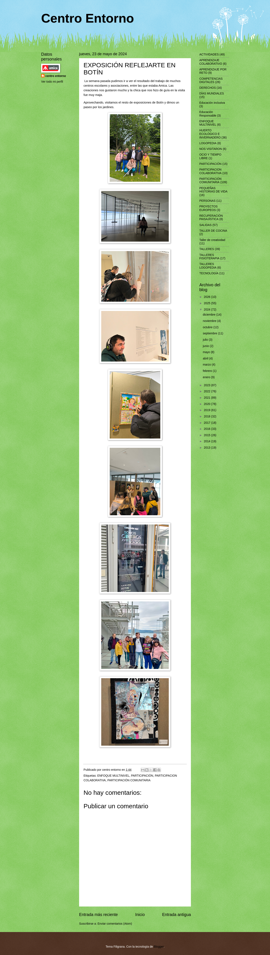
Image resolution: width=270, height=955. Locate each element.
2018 (207, 416)
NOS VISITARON (210, 149)
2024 (207, 309)
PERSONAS (207, 200)
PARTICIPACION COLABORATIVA (210, 171)
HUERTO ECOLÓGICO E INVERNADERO (210, 134)
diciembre (209, 314)
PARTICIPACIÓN (142, 775)
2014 (207, 441)
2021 (207, 397)
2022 (207, 391)
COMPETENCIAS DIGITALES (211, 80)
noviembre (210, 321)
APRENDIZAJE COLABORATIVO (210, 62)
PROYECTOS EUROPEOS (208, 208)
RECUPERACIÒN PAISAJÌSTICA (211, 217)
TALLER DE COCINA (213, 230)
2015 (207, 435)
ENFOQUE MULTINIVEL (113, 775)
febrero (208, 371)
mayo (207, 352)
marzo (207, 364)
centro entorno (55, 76)
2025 (207, 303)
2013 (207, 447)
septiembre (210, 333)
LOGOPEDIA (207, 143)
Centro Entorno (87, 18)
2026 (207, 297)
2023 (207, 385)
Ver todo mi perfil (52, 81)
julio (206, 339)
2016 (207, 428)
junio (206, 346)
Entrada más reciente (98, 914)
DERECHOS (207, 87)
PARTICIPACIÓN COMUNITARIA (128, 780)
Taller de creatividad (212, 240)
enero (207, 377)
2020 (207, 404)
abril (206, 358)
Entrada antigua (176, 914)
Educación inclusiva (212, 102)
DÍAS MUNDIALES (211, 93)
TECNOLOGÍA (208, 273)
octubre (208, 327)
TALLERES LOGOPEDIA (207, 265)
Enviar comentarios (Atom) (114, 923)
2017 (207, 422)
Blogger (159, 946)
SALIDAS (205, 225)
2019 (207, 410)
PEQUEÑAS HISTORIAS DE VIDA (213, 190)
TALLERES (206, 249)
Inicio (140, 914)
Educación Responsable (207, 113)
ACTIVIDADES (209, 54)
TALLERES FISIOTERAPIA (209, 256)
